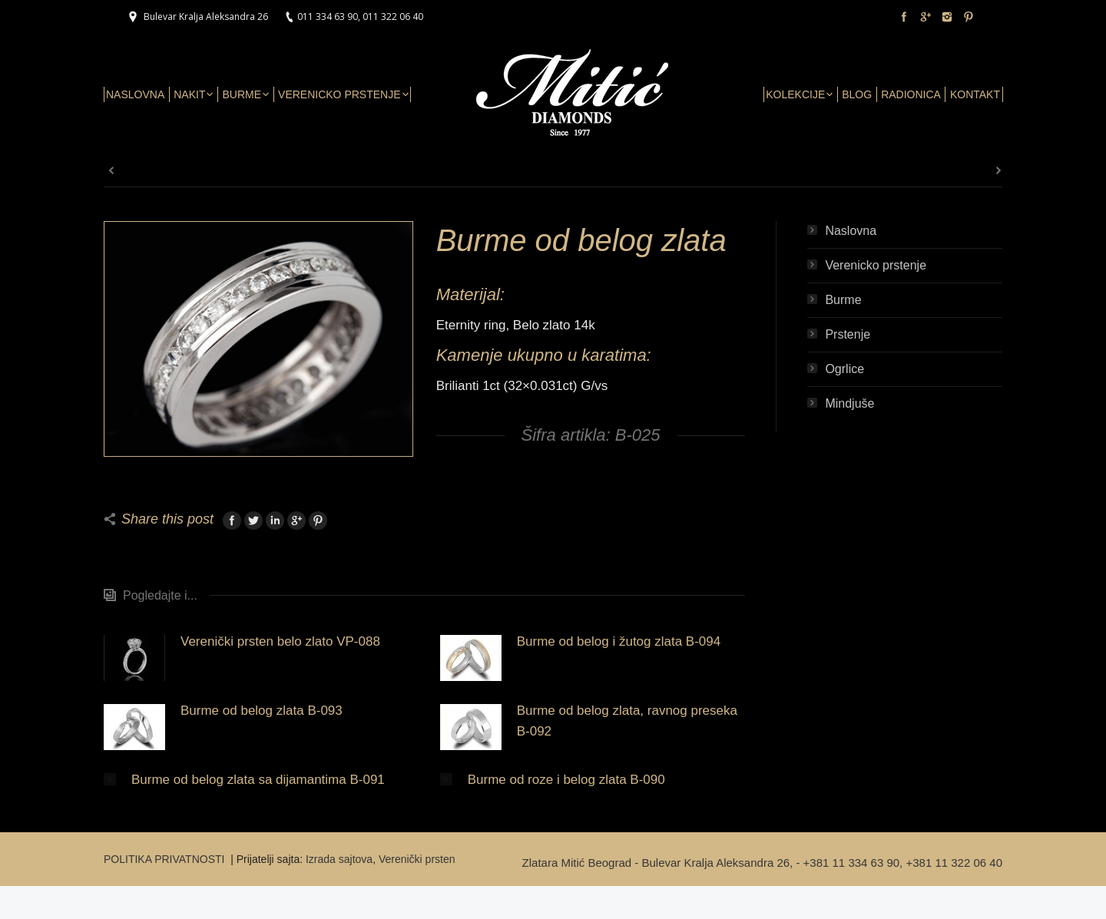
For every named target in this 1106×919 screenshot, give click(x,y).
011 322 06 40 (393, 16)
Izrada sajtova (339, 859)
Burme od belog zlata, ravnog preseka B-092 (627, 721)
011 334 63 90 (327, 16)
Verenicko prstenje (875, 265)
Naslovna (850, 230)
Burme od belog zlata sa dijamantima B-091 (258, 779)
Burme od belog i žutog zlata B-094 (619, 641)
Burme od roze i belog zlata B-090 (566, 779)
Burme (843, 299)
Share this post (167, 519)
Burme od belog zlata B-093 (261, 710)
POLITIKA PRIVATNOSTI (165, 859)
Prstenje (847, 334)
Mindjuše (849, 403)
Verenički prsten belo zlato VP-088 (280, 641)
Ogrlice (844, 368)
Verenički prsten (417, 859)
